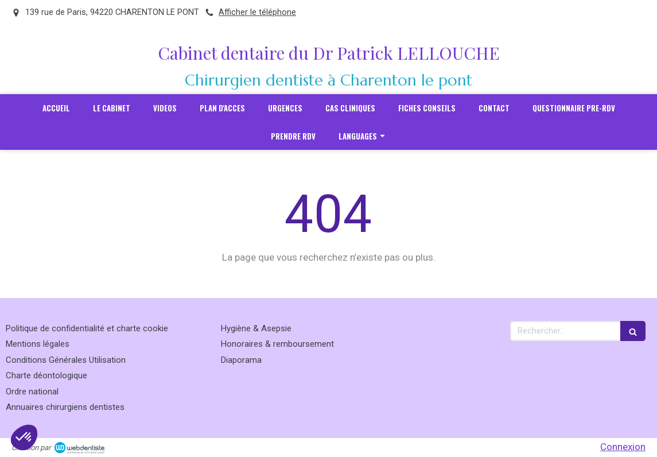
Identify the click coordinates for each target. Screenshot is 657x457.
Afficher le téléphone (257, 12)
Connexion (623, 446)
